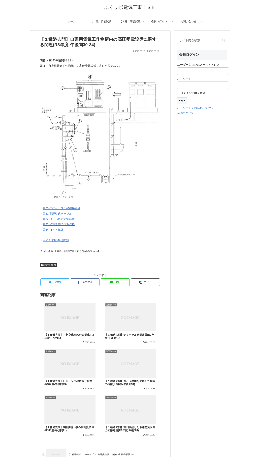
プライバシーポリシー (147, 448)
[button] (224, 40)
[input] (202, 40)
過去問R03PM (48, 265)
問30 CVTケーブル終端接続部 (61, 208)
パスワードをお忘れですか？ (195, 107)
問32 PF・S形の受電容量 (59, 219)
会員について (185, 113)
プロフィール (108, 448)
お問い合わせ (125, 448)
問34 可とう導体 (53, 229)
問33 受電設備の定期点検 (59, 224)
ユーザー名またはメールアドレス (198, 64)
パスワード (184, 79)
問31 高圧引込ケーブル (57, 213)
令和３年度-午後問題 (56, 240)
